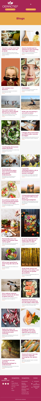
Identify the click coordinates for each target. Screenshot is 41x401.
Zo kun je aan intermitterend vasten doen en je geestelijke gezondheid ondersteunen (9, 172)
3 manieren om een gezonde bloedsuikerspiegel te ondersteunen (9, 362)
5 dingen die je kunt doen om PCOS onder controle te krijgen (30, 134)
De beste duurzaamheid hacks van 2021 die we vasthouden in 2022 (29, 240)
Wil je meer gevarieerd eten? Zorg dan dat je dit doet (10, 264)
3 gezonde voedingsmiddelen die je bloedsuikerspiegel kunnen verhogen (30, 171)
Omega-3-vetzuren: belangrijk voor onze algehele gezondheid (29, 330)
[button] (31, 4)
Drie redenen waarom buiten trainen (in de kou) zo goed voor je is (10, 295)
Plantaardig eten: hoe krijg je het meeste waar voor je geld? (10, 240)
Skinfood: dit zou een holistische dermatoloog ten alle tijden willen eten (30, 301)
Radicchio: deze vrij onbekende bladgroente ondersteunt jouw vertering (10, 331)
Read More (23, 54)
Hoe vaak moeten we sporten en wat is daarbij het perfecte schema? (10, 111)
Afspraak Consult (10, 9)
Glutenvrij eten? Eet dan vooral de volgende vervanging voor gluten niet (30, 356)
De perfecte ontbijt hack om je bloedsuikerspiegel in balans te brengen (10, 201)
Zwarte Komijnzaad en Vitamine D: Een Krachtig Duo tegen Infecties (30, 49)
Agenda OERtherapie (31, 9)
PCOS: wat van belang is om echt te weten (29, 112)
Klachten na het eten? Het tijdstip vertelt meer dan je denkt (10, 49)
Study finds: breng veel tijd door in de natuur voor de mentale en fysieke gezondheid (30, 271)
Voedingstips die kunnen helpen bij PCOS (10, 147)
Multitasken (26, 88)
